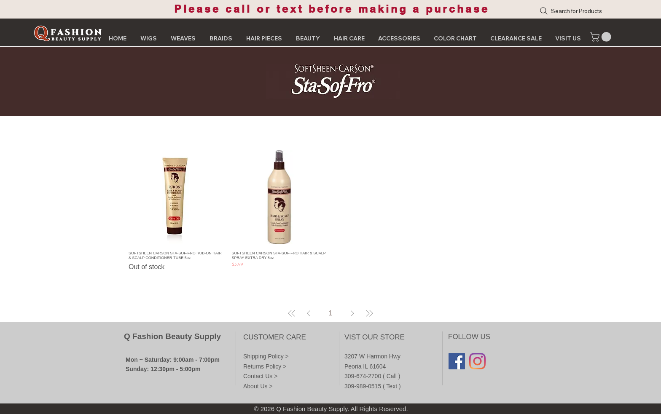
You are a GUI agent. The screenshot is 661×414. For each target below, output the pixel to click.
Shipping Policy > (266, 356)
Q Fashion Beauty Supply (172, 336)
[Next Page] (352, 313)
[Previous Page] (309, 313)
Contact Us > (260, 376)
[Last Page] (369, 313)
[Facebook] (457, 361)
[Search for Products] (587, 11)
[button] (601, 37)
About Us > (258, 386)
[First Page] (292, 313)
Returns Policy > (264, 366)
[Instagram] (477, 361)
